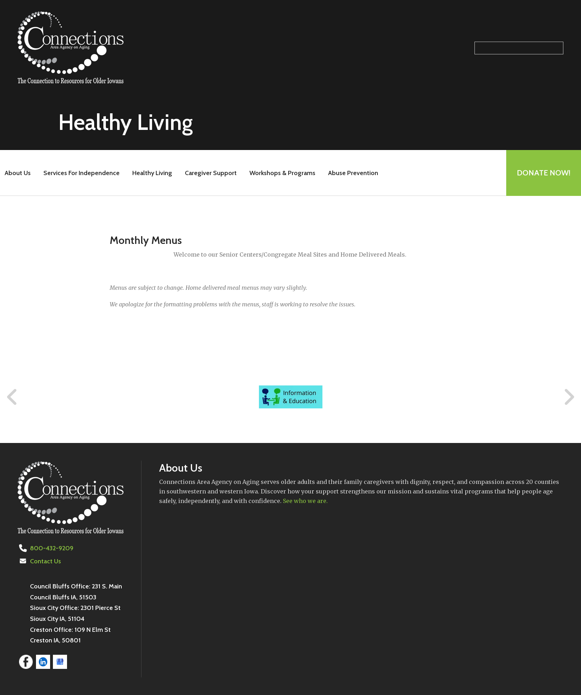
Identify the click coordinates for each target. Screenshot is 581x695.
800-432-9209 (51, 548)
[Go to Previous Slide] (12, 397)
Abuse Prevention (353, 173)
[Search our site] (518, 48)
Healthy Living (152, 173)
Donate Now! (543, 173)
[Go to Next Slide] (568, 397)
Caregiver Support (211, 173)
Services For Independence (81, 173)
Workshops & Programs (282, 173)
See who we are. (305, 500)
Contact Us (45, 561)
